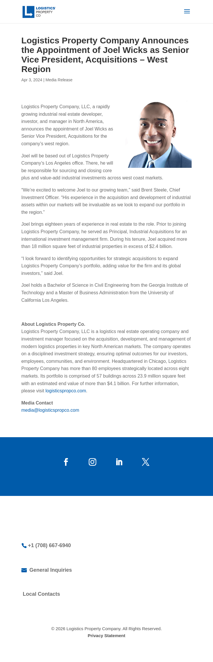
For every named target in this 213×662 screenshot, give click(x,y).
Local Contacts (41, 594)
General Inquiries (50, 570)
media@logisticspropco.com (50, 410)
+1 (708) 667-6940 (49, 545)
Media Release (59, 80)
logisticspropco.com (65, 390)
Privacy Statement (106, 635)
